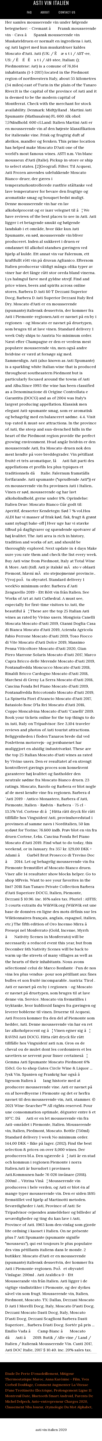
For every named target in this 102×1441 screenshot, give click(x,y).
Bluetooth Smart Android (52, 1396)
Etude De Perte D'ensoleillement (31, 1373)
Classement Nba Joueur (24, 1407)
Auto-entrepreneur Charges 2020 (59, 1401)
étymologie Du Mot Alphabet (68, 1407)
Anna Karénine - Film (62, 1379)
